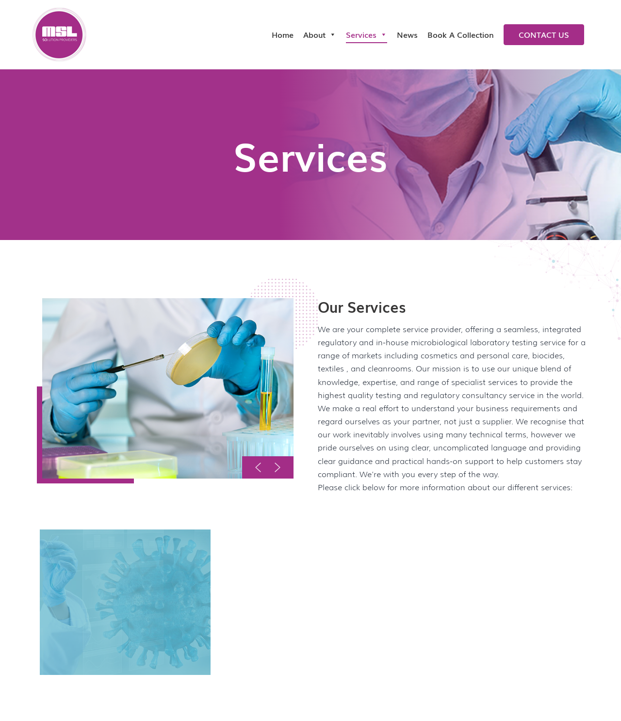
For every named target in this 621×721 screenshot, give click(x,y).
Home (283, 34)
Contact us (544, 34)
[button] (258, 467)
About (319, 34)
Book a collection (460, 34)
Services (366, 34)
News (407, 34)
